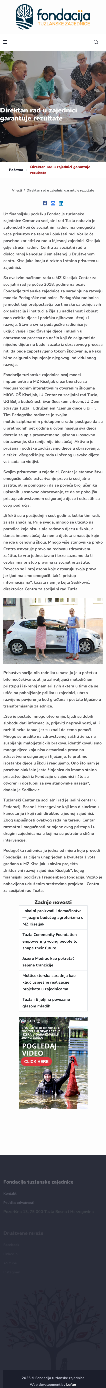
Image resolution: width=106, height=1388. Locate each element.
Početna (16, 169)
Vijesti (17, 190)
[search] (96, 42)
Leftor (71, 1384)
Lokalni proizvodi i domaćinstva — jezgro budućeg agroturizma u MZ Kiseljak (52, 917)
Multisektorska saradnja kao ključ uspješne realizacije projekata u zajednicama (49, 982)
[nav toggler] (5, 42)
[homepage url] (53, 16)
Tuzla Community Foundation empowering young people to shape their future (49, 941)
